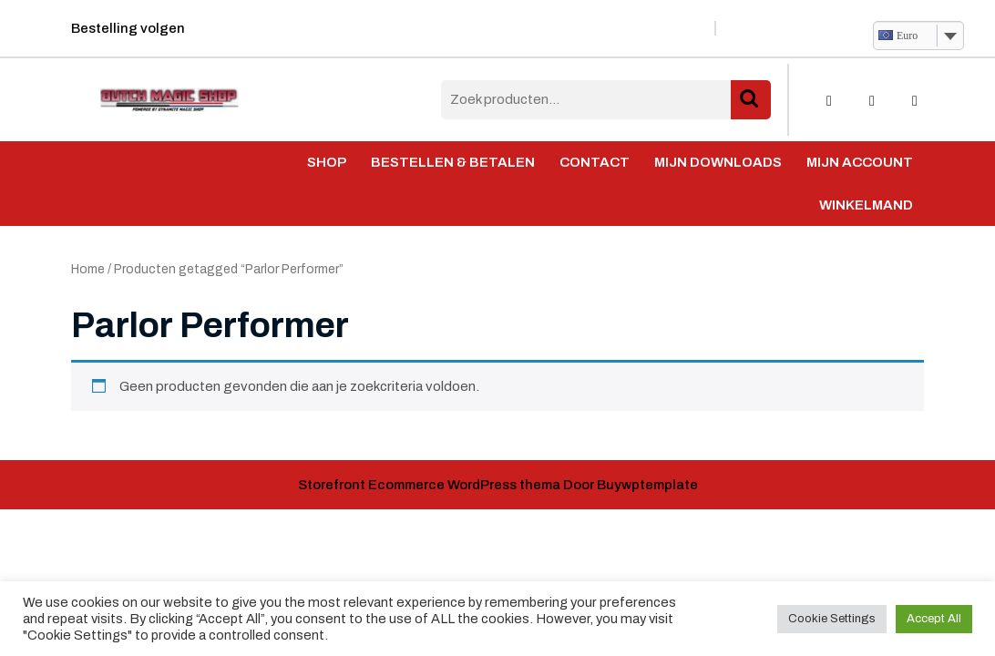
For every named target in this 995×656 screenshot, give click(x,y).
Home (88, 269)
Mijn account (859, 162)
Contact (594, 162)
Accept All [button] (934, 618)
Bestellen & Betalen (453, 162)
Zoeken (751, 99)
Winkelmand (866, 205)
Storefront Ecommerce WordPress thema (429, 484)
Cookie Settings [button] (832, 618)
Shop (326, 162)
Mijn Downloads (718, 162)
